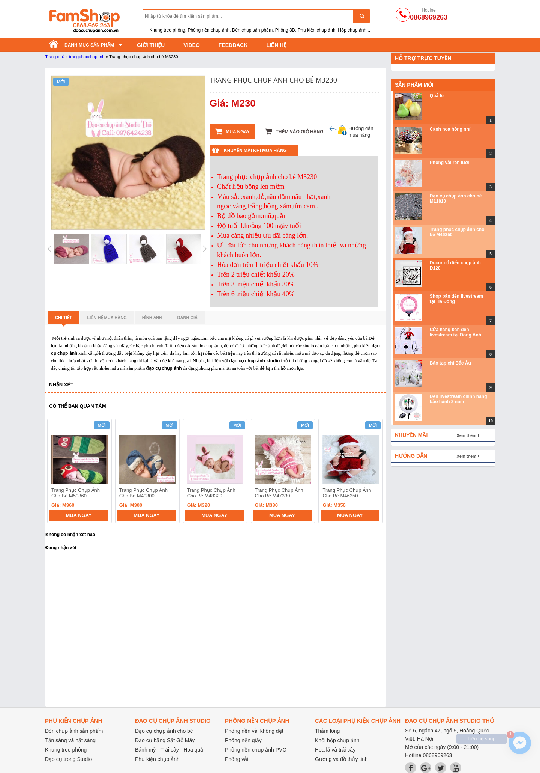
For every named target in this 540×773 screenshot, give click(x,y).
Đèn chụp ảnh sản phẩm (74, 731)
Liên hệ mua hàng (107, 317)
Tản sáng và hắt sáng (70, 740)
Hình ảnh (152, 317)
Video (191, 45)
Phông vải (236, 759)
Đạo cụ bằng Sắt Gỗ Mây (165, 740)
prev (57, 472)
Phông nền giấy (243, 740)
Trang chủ (54, 56)
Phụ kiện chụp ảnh (157, 759)
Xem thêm (466, 435)
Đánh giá (187, 317)
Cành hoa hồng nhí (450, 129)
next (373, 472)
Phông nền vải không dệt (254, 731)
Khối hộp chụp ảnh (337, 740)
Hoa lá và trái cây (335, 750)
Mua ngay (232, 131)
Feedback (233, 45)
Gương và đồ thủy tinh (341, 759)
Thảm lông (327, 731)
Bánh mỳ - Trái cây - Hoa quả (169, 750)
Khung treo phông (66, 750)
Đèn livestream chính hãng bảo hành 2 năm (458, 399)
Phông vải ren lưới (449, 162)
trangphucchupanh (86, 56)
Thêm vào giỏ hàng (294, 131)
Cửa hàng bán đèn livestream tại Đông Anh (455, 332)
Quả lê (437, 95)
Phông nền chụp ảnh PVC (255, 750)
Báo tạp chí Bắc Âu (450, 363)
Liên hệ (277, 45)
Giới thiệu (151, 45)
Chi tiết (63, 319)
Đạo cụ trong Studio (68, 759)
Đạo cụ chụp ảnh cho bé (164, 731)
